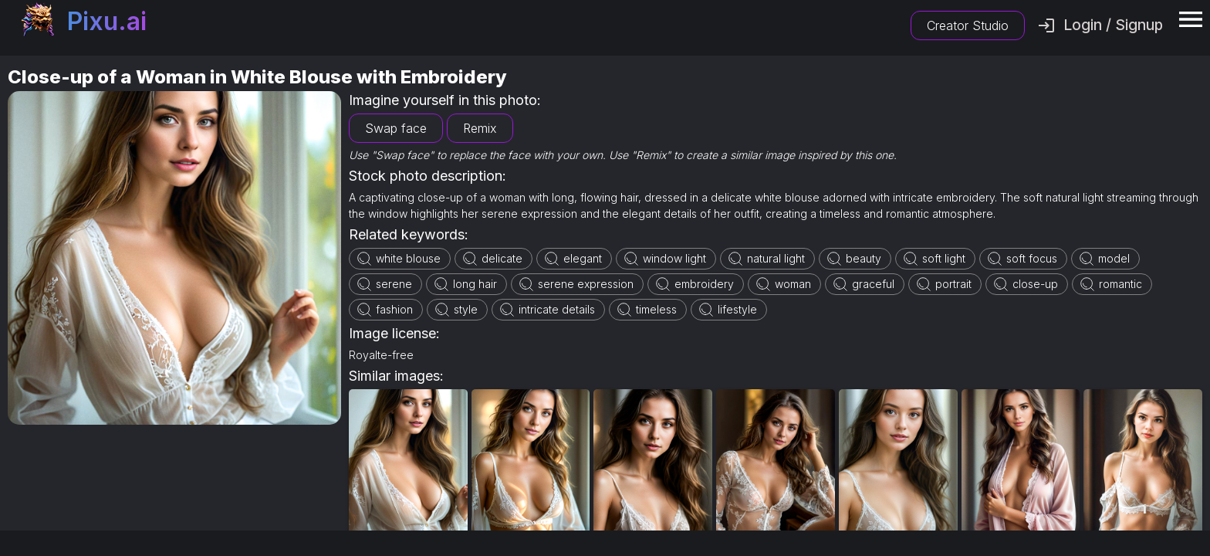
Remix (480, 128)
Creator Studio (968, 25)
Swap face (396, 128)
